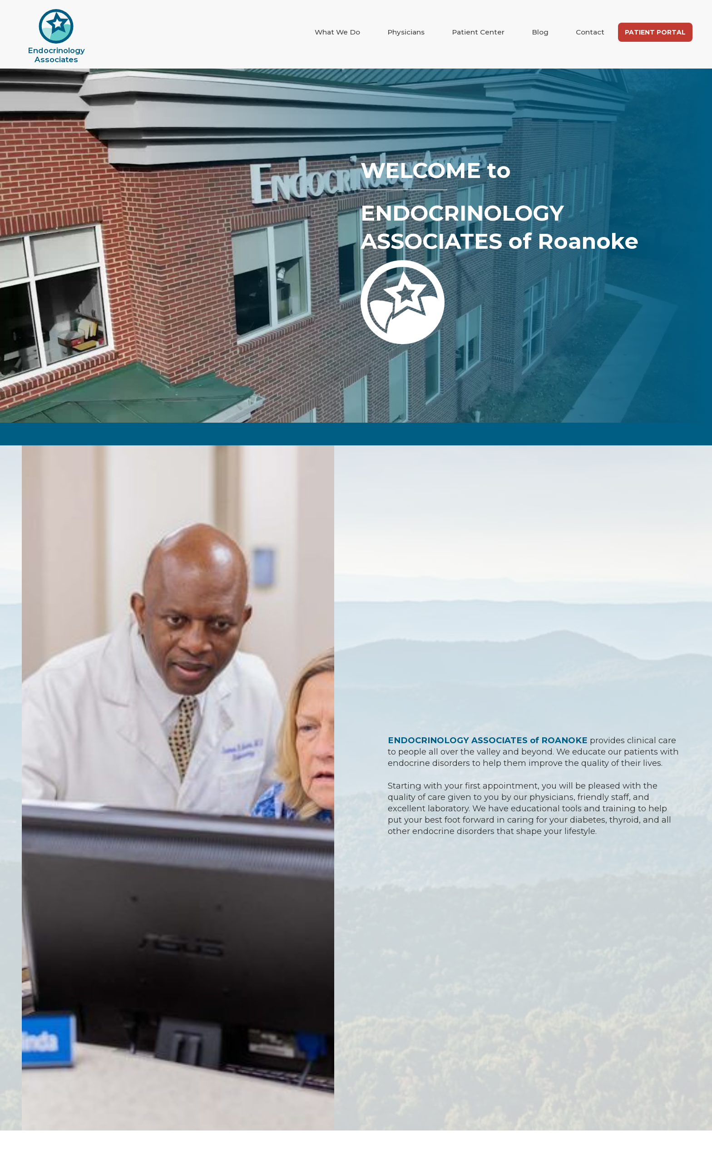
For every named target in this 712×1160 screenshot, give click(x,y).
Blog (540, 32)
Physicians (406, 32)
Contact (590, 32)
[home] (57, 36)
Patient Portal (655, 32)
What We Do (337, 32)
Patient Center (478, 32)
